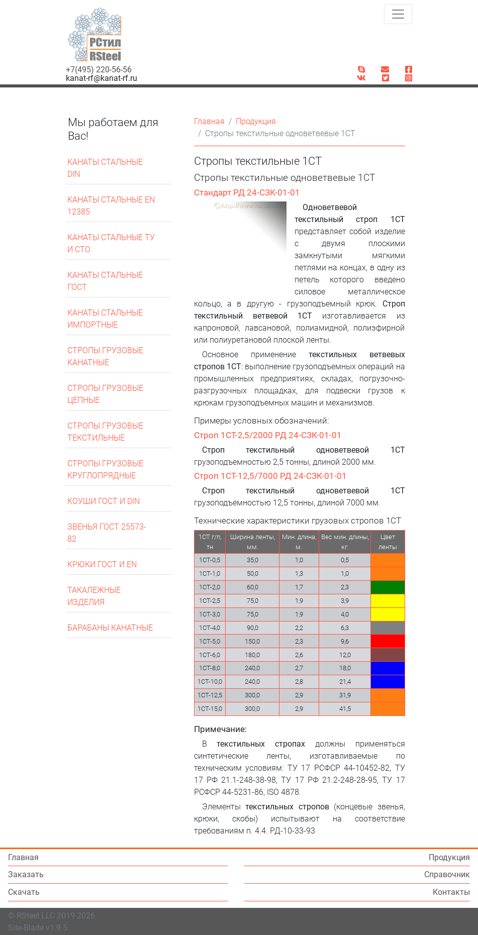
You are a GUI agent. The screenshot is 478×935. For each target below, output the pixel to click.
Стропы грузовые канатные (105, 356)
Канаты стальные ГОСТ (105, 281)
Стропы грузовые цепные (105, 394)
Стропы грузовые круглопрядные (105, 469)
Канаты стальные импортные (105, 319)
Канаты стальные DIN (105, 168)
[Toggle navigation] (398, 14)
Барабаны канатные (110, 628)
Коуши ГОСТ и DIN (103, 501)
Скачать (24, 892)
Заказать (28, 874)
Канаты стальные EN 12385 (111, 206)
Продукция (256, 121)
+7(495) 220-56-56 (99, 69)
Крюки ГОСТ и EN (102, 564)
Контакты (451, 892)
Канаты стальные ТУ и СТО (111, 243)
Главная (209, 121)
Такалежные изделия (94, 596)
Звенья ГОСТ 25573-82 (106, 533)
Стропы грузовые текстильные (105, 432)
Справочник (447, 874)
